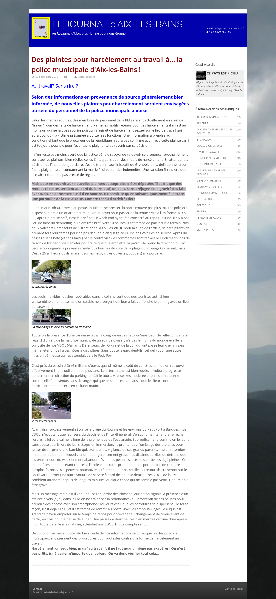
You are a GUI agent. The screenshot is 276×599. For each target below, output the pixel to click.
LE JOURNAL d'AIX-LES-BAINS (117, 24)
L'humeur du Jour (219, 164)
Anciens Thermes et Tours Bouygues (219, 131)
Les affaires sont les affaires (219, 172)
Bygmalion (219, 139)
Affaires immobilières (219, 117)
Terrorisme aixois (219, 217)
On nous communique (219, 193)
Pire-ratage (219, 199)
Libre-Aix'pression (219, 180)
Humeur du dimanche (219, 158)
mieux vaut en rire (219, 186)
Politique (219, 205)
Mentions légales (234, 588)
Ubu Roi (219, 223)
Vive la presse (219, 230)
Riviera (219, 211)
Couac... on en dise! (219, 145)
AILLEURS (219, 123)
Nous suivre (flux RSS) (219, 31)
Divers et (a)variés (219, 152)
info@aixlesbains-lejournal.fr (229, 28)
